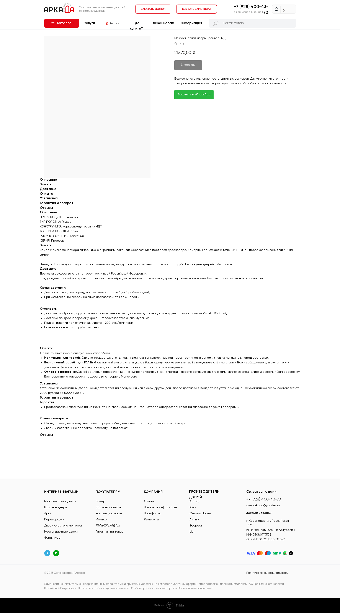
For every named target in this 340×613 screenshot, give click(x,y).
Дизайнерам (163, 23)
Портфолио (152, 513)
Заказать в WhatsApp (194, 94)
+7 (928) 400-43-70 (263, 499)
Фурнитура (52, 537)
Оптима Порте (200, 513)
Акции (114, 23)
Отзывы (149, 501)
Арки (47, 513)
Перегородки (54, 519)
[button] (196, 9)
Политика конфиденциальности (267, 573)
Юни (193, 507)
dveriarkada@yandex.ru (263, 505)
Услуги (89, 23)
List (192, 531)
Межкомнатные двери (60, 501)
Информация (191, 23)
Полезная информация (160, 507)
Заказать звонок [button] (258, 513)
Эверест (196, 525)
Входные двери (55, 507)
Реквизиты (151, 519)
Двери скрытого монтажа (63, 525)
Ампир (194, 519)
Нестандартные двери (61, 531)
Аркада (195, 501)
